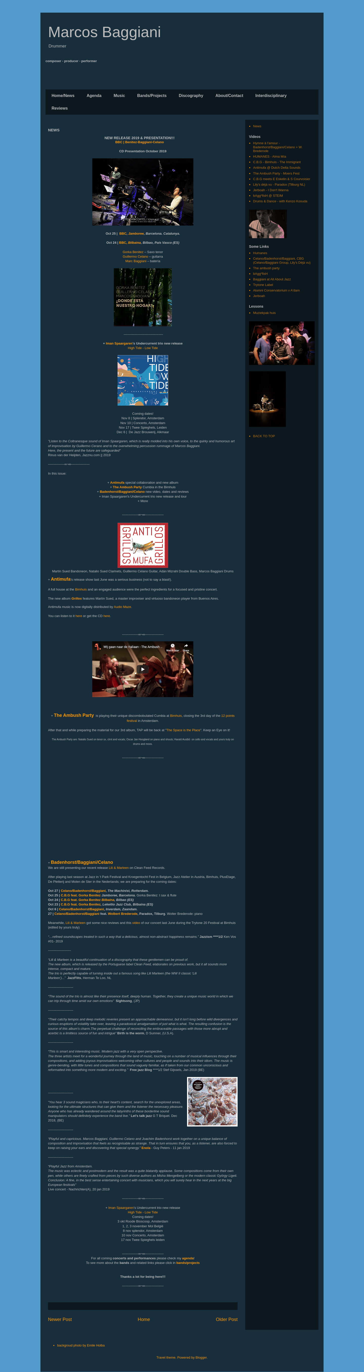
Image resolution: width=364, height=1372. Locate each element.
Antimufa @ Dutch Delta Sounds (276, 167)
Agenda (94, 95)
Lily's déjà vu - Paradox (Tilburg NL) (279, 184)
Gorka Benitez (133, 252)
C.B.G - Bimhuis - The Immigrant (277, 162)
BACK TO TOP (264, 436)
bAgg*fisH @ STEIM (268, 196)
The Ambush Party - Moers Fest (276, 173)
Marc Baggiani (136, 261)
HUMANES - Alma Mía (269, 156)
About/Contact (229, 95)
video (136, 923)
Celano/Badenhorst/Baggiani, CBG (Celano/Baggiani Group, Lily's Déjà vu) (281, 260)
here (79, 616)
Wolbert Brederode (123, 914)
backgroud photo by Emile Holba (81, 1345)
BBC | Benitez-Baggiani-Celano (139, 142)
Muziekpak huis (264, 313)
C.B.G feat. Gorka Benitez (81, 895)
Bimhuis (81, 589)
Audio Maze (122, 607)
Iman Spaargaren (119, 343)
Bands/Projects (152, 95)
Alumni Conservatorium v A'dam (276, 290)
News (257, 126)
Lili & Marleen (119, 868)
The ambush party (266, 268)
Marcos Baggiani (104, 31)
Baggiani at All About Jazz (272, 279)
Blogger (201, 1357)
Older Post (227, 1319)
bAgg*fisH (260, 274)
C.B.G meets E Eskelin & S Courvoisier (281, 179)
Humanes (260, 253)
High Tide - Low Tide (143, 348)
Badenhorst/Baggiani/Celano (82, 862)
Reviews (60, 108)
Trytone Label (263, 285)
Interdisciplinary (271, 95)
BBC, (123, 242)
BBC (122, 233)
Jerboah (259, 296)
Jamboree (136, 233)
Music (119, 95)
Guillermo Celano (135, 256)
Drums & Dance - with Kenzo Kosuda (280, 201)
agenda (188, 1258)
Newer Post (60, 1319)
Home (144, 1319)
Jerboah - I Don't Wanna (270, 190)
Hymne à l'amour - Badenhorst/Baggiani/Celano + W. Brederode (278, 147)
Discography (191, 95)
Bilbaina (134, 242)
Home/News (63, 95)
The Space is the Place (183, 730)
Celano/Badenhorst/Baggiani (83, 891)
